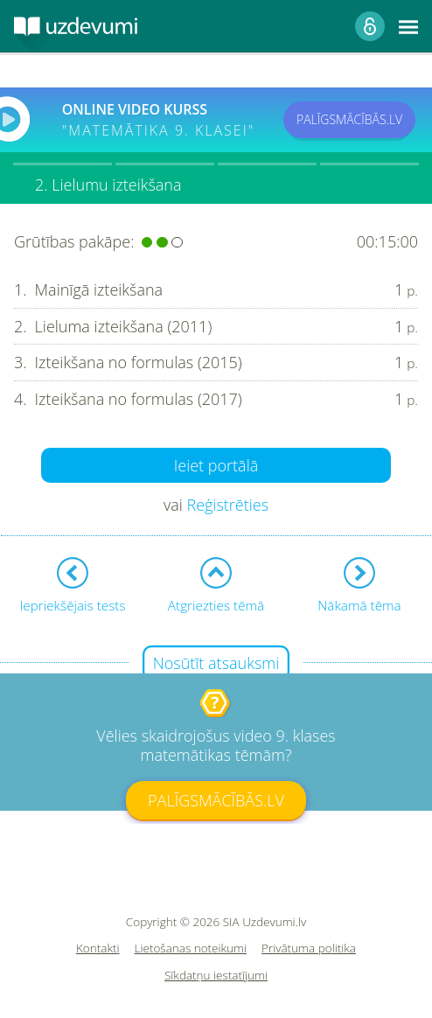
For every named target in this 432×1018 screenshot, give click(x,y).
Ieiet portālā (216, 465)
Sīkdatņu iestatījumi (216, 975)
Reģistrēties (227, 504)
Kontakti (98, 948)
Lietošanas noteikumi (191, 948)
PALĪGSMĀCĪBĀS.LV (349, 119)
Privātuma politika (308, 948)
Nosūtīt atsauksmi (216, 662)
